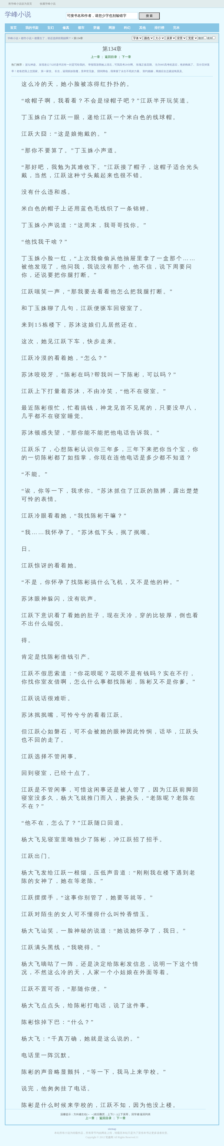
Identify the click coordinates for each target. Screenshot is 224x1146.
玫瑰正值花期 (144, 64)
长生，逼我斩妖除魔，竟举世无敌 (74, 71)
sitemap (112, 1128)
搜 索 (149, 15)
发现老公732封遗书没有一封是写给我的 (62, 64)
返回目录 (111, 57)
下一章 (126, 57)
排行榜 (159, 27)
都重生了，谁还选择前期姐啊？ (52, 38)
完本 (176, 27)
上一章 (95, 57)
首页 (13, 27)
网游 (111, 27)
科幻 (127, 27)
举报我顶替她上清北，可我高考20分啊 (110, 64)
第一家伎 (46, 71)
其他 (142, 27)
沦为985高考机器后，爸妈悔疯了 (174, 64)
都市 (81, 27)
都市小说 (26, 38)
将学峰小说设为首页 (20, 3)
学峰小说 (18, 14)
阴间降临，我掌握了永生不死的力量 (118, 71)
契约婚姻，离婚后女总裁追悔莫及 (162, 71)
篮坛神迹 (30, 64)
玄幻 (50, 27)
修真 (66, 27)
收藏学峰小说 (48, 3)
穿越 (96, 27)
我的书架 (31, 27)
